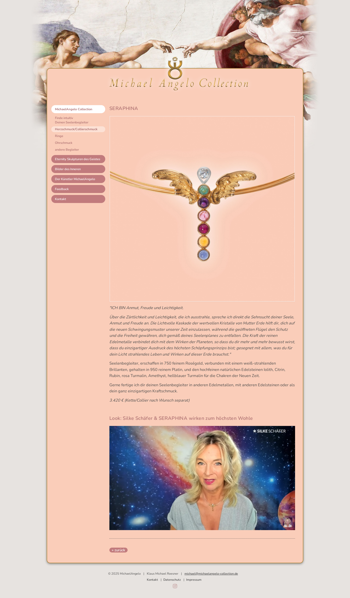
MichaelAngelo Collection (73, 109)
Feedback (62, 189)
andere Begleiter (67, 149)
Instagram (175, 586)
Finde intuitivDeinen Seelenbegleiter (71, 120)
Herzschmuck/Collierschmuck (76, 129)
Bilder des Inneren (68, 169)
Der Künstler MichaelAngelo (75, 179)
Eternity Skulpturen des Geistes (77, 159)
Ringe (59, 136)
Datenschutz (172, 580)
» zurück (118, 550)
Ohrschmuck (63, 143)
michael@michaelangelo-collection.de (211, 573)
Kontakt (60, 199)
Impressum (193, 580)
